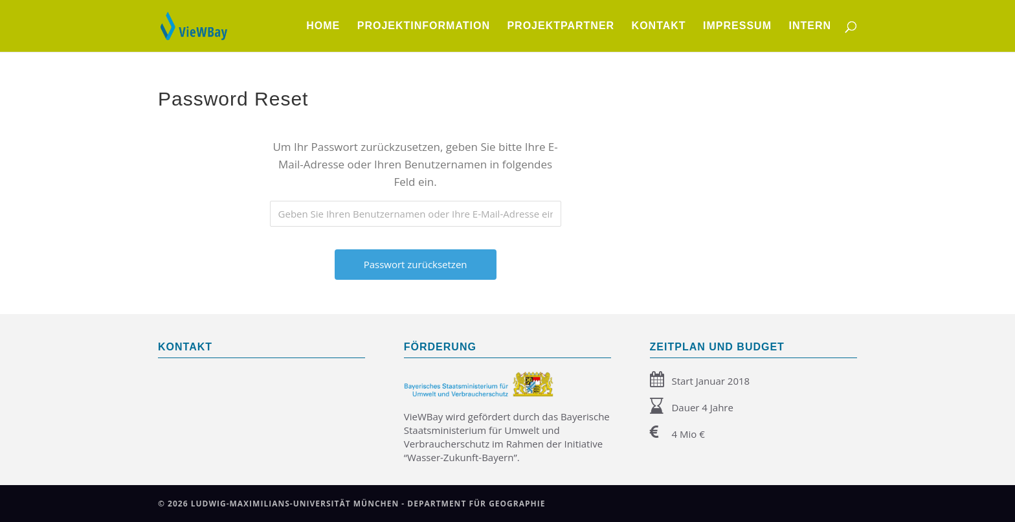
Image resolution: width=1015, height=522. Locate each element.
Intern (809, 26)
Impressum (737, 26)
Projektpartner (560, 26)
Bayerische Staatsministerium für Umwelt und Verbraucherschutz (507, 430)
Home (323, 26)
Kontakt (659, 26)
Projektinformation (423, 26)
